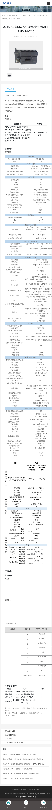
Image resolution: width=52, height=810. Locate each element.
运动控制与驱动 (10, 735)
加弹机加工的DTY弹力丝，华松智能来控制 (18, 769)
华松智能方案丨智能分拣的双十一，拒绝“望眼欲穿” (21, 774)
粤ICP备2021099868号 (27, 797)
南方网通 (24, 789)
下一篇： (23, 714)
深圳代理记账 (34, 789)
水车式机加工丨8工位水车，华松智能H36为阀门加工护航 (23, 759)
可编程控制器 (10, 731)
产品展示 (12, 16)
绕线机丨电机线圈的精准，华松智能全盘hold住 (19, 754)
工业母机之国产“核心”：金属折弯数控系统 (18, 778)
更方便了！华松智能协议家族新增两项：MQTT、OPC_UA (23, 764)
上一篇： (26, 709)
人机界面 (8, 739)
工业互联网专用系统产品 (14, 742)
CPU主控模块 (23, 16)
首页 (3, 16)
